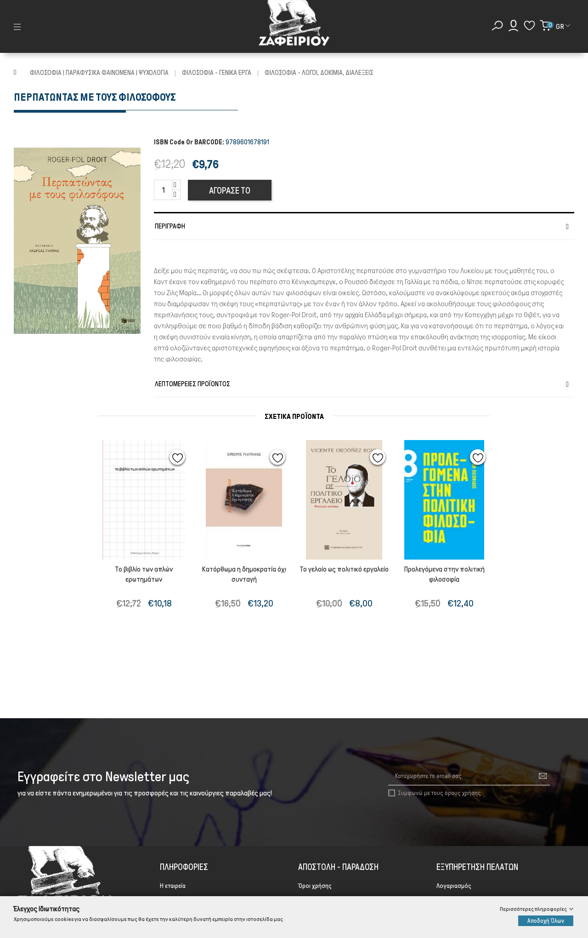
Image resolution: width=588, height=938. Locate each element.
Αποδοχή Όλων (545, 920)
